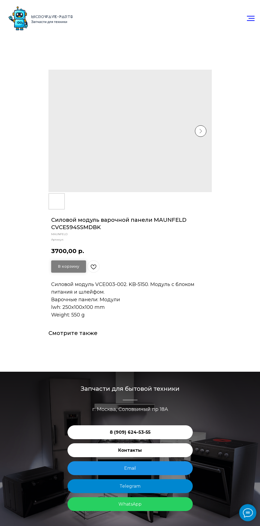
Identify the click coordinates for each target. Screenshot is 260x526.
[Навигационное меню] (251, 18)
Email (130, 468)
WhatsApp (130, 504)
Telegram (130, 486)
